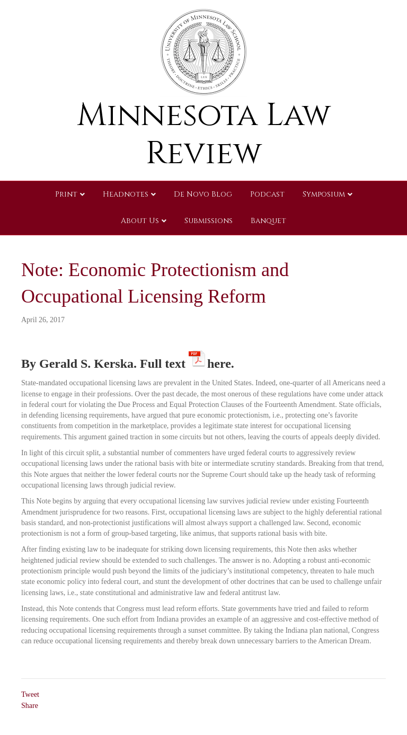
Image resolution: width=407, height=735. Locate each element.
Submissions (208, 221)
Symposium (324, 194)
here (219, 362)
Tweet (30, 694)
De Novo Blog (203, 194)
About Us (140, 221)
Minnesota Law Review (204, 134)
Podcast (267, 194)
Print (66, 194)
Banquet (268, 221)
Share (29, 706)
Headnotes (125, 194)
